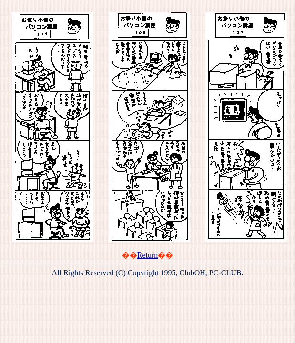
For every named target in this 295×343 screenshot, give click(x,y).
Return (147, 255)
